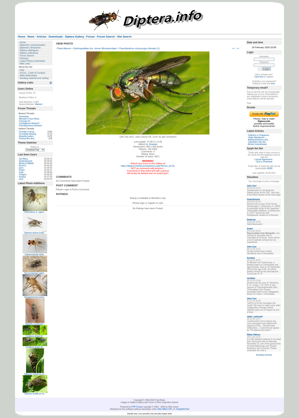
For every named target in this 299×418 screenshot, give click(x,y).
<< (233, 48)
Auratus (22, 177)
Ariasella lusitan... (27, 136)
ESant (21, 170)
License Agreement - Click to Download (264, 160)
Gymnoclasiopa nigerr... (35, 273)
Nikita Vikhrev (253, 335)
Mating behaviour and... (259, 140)
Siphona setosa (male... (35, 233)
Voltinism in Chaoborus (258, 135)
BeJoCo (22, 165)
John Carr (251, 186)
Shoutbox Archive (264, 355)
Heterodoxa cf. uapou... (35, 212)
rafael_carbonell (255, 316)
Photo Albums (64, 48)
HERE (270, 168)
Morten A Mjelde (26, 163)
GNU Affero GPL (164, 409)
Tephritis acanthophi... (35, 324)
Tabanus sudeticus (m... (35, 374)
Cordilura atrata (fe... (34, 336)
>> (237, 48)
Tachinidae (24, 116)
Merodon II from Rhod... (30, 119)
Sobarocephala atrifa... (35, 254)
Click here (258, 77)
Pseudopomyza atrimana (30, 125)
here (273, 83)
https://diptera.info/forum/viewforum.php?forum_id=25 (148, 166)
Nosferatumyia (25, 161)
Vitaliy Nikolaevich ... (257, 137)
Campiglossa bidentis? (29, 123)
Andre (250, 229)
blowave (153, 144)
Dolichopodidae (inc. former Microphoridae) (95, 48)
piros (21, 168)
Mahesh (39, 104)
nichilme (251, 278)
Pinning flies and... (27, 138)
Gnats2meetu (253, 199)
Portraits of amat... (27, 132)
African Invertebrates (257, 144)
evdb (21, 172)
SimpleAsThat (182, 409)
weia (21, 179)
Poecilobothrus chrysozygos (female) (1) (139, 48)
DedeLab (251, 220)
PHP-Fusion (137, 407)
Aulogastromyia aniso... (35, 297)
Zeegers (22, 174)
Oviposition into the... (257, 142)
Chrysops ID (24, 121)
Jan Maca (23, 159)
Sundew (251, 258)
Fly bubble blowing (27, 134)
